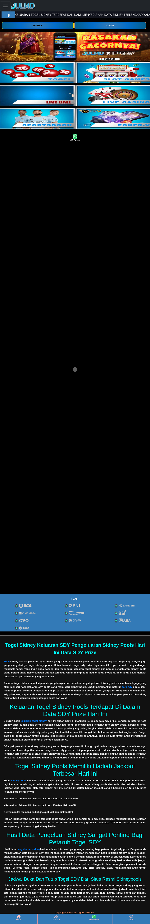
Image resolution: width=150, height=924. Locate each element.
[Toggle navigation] (5, 6)
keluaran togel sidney (34, 720)
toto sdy (127, 687)
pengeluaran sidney (28, 849)
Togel (7, 661)
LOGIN (110, 25)
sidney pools (18, 780)
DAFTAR (37, 25)
